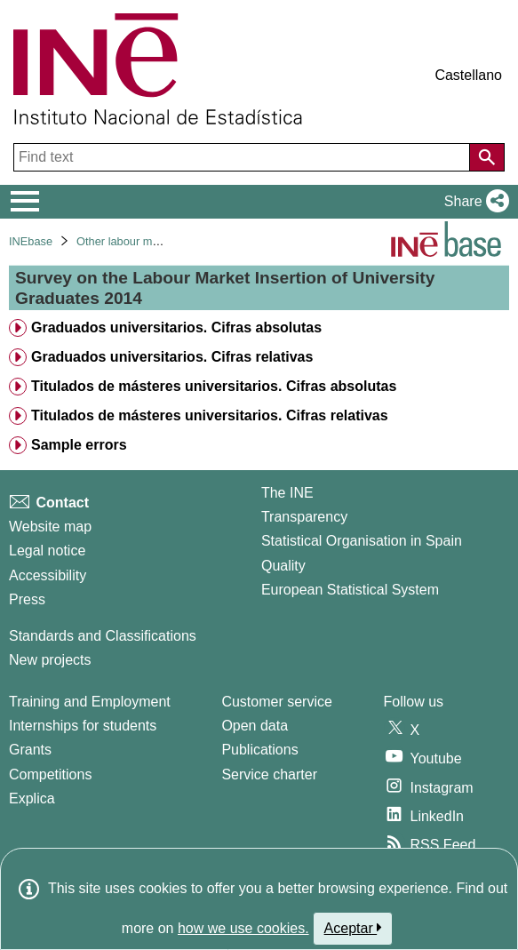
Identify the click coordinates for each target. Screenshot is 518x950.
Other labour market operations (155, 241)
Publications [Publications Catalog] (259, 749)
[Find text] (243, 157)
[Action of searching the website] (487, 157)
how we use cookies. (243, 928)
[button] (473, 202)
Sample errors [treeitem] (79, 444)
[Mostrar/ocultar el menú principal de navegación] (25, 202)
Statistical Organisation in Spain (361, 540)
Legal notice (47, 550)
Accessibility (47, 575)
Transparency (304, 516)
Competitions (50, 774)
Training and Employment (90, 701)
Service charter (269, 774)
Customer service (276, 701)
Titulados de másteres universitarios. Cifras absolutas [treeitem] (213, 386)
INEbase (30, 241)
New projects (50, 659)
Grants (30, 749)
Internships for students (82, 725)
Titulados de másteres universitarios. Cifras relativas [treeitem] (209, 415)
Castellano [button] (468, 75)
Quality (283, 565)
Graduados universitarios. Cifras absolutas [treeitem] (176, 327)
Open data (254, 725)
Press (27, 599)
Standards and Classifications (102, 635)
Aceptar (353, 928)
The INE (287, 492)
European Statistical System (350, 589)
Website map (50, 526)
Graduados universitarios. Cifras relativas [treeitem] (172, 356)
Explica (32, 798)
